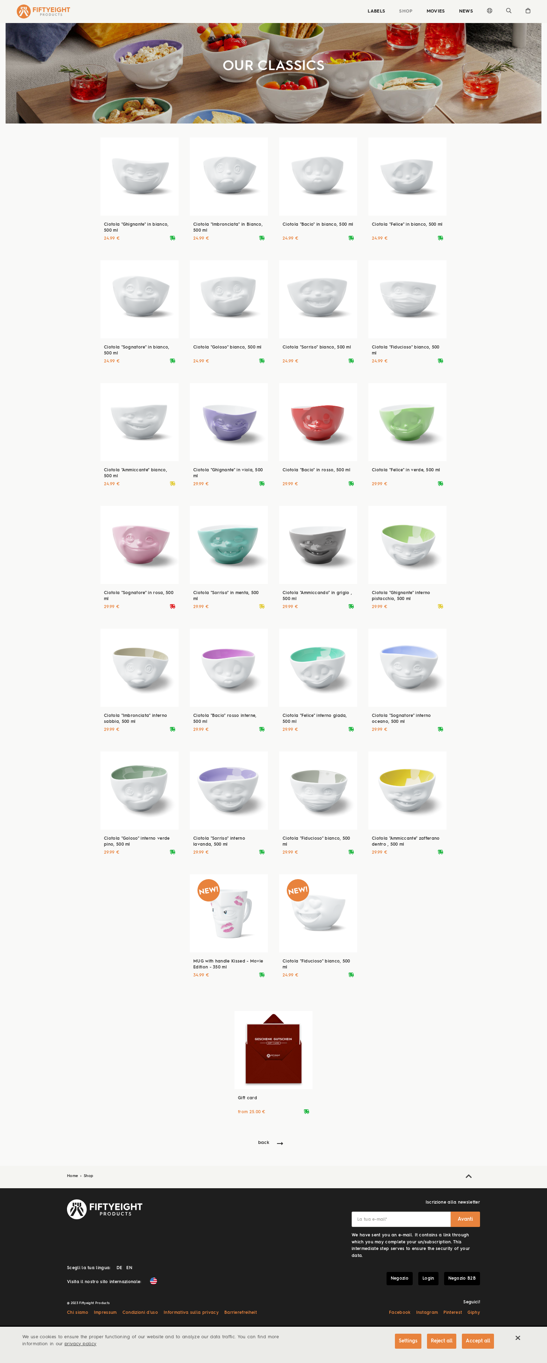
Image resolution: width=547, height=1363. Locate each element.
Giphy (473, 1313)
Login (428, 1278)
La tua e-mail (372, 1220)
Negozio (400, 1278)
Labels (376, 11)
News (466, 11)
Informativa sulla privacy (191, 1313)
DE (119, 1268)
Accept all (478, 1341)
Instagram (427, 1313)
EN (129, 1268)
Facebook (400, 1313)
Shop (405, 11)
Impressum (105, 1313)
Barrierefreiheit (240, 1313)
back (263, 1142)
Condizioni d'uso (140, 1313)
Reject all (441, 1341)
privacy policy (80, 1344)
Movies (436, 11)
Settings (408, 1341)
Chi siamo (77, 1313)
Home (73, 1176)
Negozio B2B (462, 1278)
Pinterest (452, 1313)
